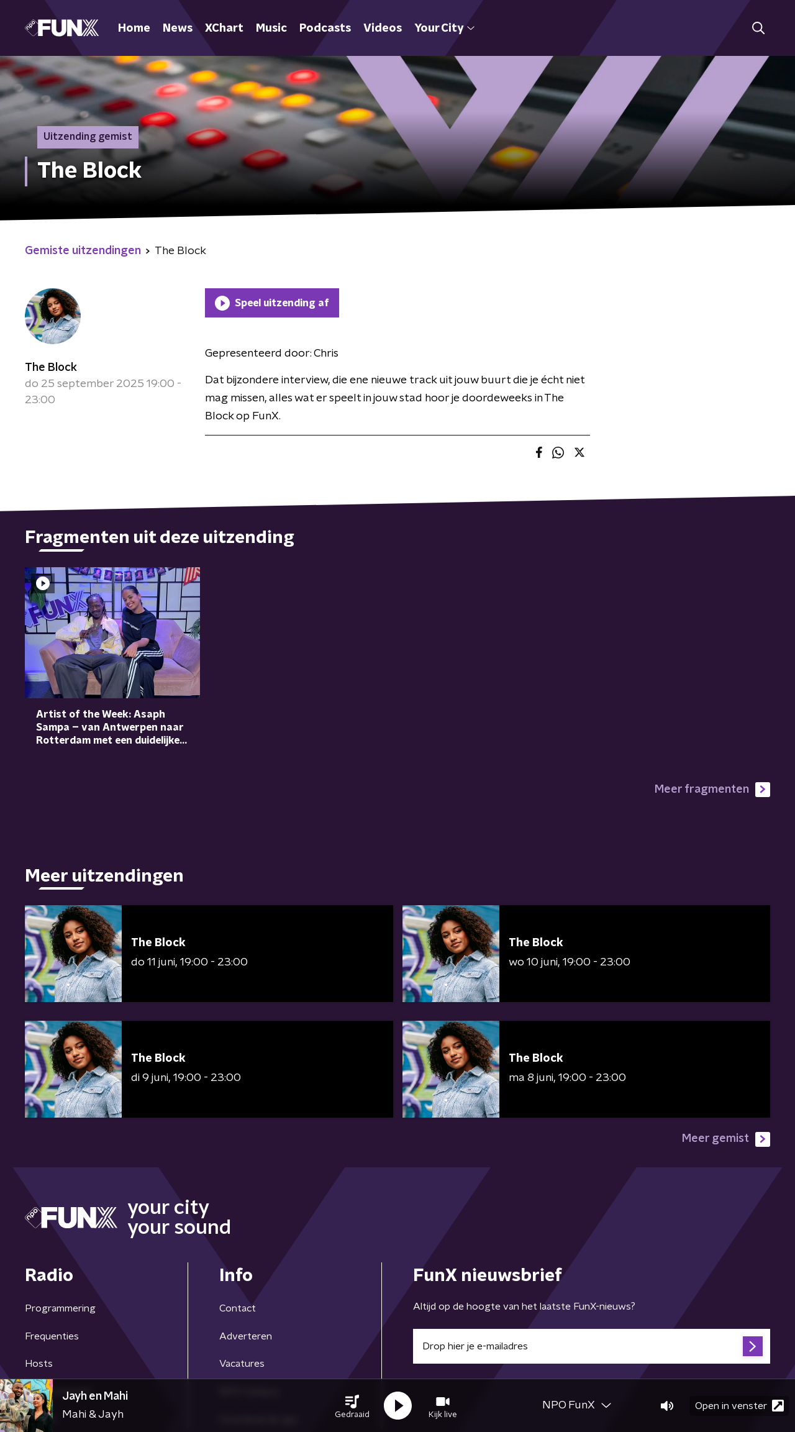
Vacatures (242, 1364)
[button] (352, 1406)
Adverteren (245, 1336)
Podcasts (325, 28)
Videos (382, 28)
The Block (51, 367)
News (178, 28)
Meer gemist (726, 1139)
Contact (237, 1308)
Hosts (39, 1364)
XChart (224, 28)
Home (134, 28)
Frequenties (52, 1336)
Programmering (60, 1308)
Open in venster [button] (739, 1405)
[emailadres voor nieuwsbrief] (591, 1346)
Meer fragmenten (712, 789)
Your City (444, 28)
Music (271, 28)
